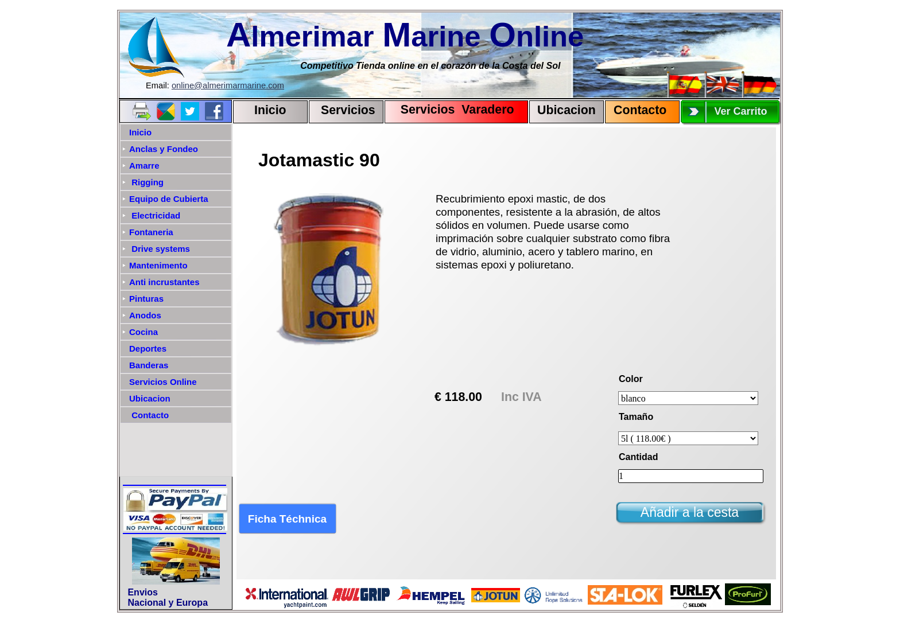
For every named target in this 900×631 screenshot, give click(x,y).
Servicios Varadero (452, 109)
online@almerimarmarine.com (228, 85)
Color (631, 379)
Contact (636, 110)
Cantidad (638, 457)
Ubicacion (566, 110)
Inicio (270, 110)
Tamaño (636, 417)
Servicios (348, 110)
